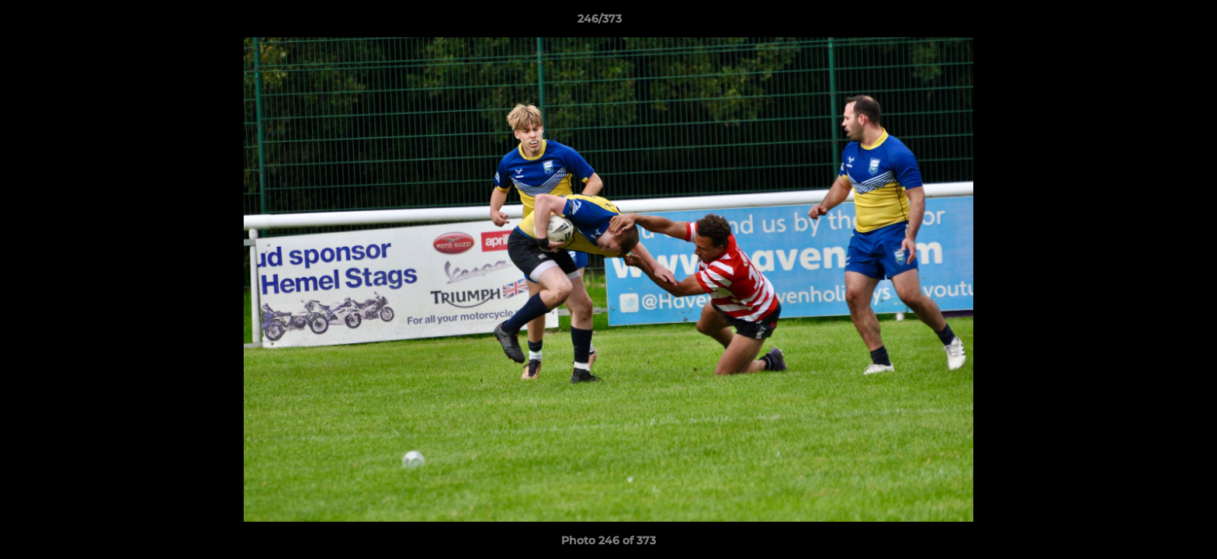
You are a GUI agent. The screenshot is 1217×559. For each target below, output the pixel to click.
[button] (1151, 23)
